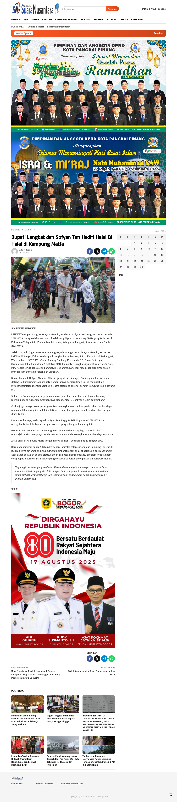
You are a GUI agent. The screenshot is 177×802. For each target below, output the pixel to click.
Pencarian (112, 8)
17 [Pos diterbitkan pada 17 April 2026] (148, 254)
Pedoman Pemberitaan (72, 783)
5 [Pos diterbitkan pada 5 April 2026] (162, 242)
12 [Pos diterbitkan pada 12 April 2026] (162, 248)
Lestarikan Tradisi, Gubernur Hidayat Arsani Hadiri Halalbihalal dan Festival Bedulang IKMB (25, 760)
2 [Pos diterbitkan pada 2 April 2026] (141, 242)
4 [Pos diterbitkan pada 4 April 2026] (155, 242)
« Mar (120, 274)
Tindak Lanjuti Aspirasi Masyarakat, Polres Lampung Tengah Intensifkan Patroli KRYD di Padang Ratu (99, 760)
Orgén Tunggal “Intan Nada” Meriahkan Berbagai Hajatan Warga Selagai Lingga (61, 718)
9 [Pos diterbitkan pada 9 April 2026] (141, 248)
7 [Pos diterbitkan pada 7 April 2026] (127, 248)
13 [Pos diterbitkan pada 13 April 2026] (121, 254)
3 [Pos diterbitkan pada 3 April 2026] (148, 242)
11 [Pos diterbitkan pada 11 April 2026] (155, 248)
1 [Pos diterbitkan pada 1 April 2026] (134, 242)
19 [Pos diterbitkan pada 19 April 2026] (162, 254)
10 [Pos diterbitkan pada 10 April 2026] (149, 248)
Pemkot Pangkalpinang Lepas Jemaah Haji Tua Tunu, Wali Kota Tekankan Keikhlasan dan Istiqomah (63, 760)
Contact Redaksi (44, 783)
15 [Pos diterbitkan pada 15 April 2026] (135, 254)
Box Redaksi (17, 783)
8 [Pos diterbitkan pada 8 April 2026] (134, 248)
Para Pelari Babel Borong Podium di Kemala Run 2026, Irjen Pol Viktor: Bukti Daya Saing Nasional (25, 720)
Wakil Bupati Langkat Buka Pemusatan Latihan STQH (90, 671)
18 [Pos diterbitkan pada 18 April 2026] (155, 254)
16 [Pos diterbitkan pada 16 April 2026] (142, 254)
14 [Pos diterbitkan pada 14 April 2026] (128, 254)
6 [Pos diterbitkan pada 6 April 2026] (120, 248)
